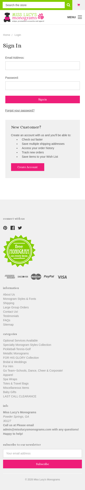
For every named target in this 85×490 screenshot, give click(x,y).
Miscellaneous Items (16, 387)
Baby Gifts (9, 392)
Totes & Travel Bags (16, 383)
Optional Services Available (20, 340)
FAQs (6, 320)
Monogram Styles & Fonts (19, 298)
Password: (12, 77)
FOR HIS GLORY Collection (21, 357)
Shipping (8, 303)
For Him (8, 366)
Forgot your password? (20, 110)
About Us (9, 294)
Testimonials (11, 316)
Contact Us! (10, 311)
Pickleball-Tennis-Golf (17, 349)
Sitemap (8, 324)
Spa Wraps (10, 379)
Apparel (8, 374)
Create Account (27, 167)
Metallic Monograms (16, 353)
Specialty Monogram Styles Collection (27, 344)
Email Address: (14, 57)
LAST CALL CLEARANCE (19, 396)
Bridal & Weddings (15, 362)
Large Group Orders (16, 307)
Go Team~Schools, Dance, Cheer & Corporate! (33, 370)
